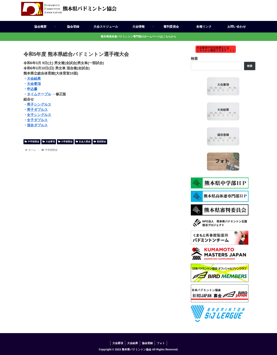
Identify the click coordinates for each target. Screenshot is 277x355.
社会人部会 (83, 141)
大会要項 (34, 84)
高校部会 (100, 141)
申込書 (32, 89)
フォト (161, 343)
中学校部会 (32, 141)
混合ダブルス (37, 125)
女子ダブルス (37, 120)
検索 (194, 59)
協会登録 (147, 343)
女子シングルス (39, 115)
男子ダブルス (37, 110)
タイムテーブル (39, 94)
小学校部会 (65, 141)
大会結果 (34, 78)
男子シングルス (39, 104)
